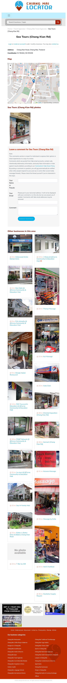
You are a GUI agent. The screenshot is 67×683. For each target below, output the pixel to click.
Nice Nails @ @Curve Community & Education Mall (18, 290)
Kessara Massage (49, 471)
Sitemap (49, 630)
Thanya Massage (49, 309)
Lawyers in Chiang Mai (41, 658)
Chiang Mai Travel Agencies (37, 29)
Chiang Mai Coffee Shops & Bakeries (17, 642)
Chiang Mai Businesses (41, 667)
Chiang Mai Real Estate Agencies (44, 651)
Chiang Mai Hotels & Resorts (15, 651)
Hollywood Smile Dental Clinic (19, 258)
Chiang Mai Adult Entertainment (43, 655)
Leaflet (38, 102)
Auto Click (47, 386)
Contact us (34, 630)
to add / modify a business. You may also (38, 44)
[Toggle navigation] (9, 15)
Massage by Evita (49, 519)
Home (10, 29)
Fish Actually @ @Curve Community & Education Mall (18, 323)
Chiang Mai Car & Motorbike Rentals (17, 661)
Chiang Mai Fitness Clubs (42, 645)
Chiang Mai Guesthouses (14, 648)
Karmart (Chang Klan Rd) (46, 443)
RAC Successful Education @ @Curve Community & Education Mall (19, 407)
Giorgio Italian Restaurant (18, 374)
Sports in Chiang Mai (40, 648)
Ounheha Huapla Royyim (46, 595)
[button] (33, 81)
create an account (19, 44)
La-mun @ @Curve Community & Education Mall (20, 474)
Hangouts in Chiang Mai (14, 645)
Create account (19, 630)
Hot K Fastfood (48, 567)
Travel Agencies (19, 29)
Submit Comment (26, 219)
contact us (55, 44)
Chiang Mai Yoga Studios (42, 642)
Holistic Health (12, 667)
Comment (12, 208)
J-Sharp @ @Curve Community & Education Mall (47, 259)
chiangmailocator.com (23, 680)
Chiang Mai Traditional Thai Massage (45, 639)
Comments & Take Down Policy (45, 166)
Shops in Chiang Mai (40, 670)
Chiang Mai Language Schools (16, 670)
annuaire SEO (48, 680)
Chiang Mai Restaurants (14, 639)
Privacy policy (42, 630)
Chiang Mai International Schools (16, 673)
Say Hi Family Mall (23, 505)
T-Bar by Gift (21, 564)
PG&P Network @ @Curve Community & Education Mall (19, 441)
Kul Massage (47, 356)
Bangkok (55, 655)
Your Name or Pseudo (12, 184)
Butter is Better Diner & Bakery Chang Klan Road (20, 535)
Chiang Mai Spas (12, 655)
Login (10, 44)
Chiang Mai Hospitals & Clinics (16, 664)
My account (27, 630)
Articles (54, 630)
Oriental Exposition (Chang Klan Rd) (47, 414)
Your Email (11, 194)
